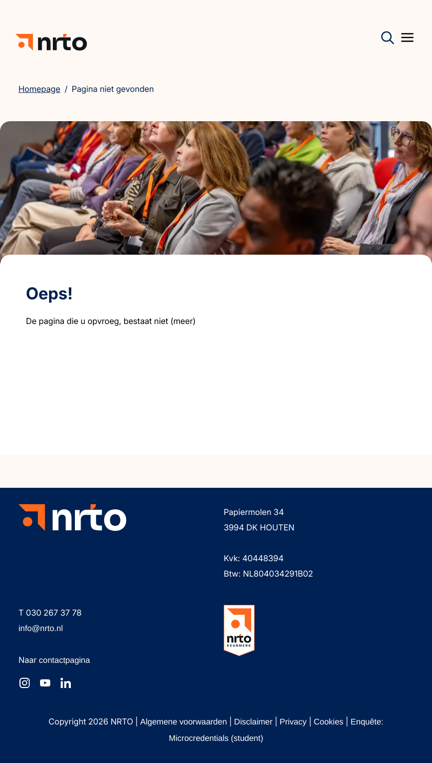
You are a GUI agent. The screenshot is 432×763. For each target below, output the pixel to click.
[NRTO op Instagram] (24, 683)
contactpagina (64, 660)
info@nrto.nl (40, 628)
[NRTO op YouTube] (45, 683)
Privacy (294, 722)
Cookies (330, 722)
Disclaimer (254, 722)
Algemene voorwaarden (184, 722)
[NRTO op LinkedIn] (66, 683)
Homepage (39, 89)
